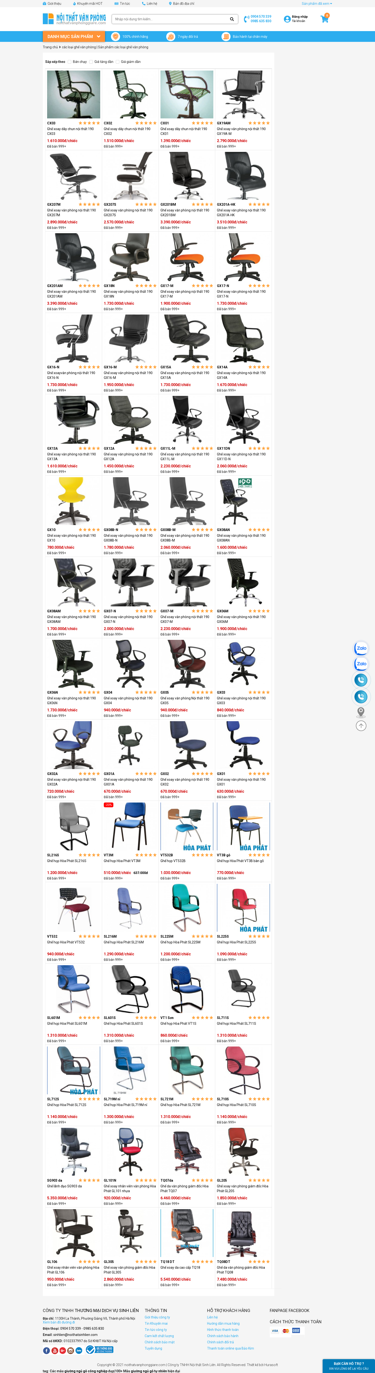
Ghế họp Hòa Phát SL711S (236, 1023)
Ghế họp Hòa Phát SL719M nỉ (125, 1105)
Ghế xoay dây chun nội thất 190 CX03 (70, 131)
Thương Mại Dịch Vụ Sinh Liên (107, 1310)
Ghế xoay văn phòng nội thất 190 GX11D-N (241, 456)
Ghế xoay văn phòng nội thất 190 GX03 (241, 700)
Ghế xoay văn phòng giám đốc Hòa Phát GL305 (129, 1270)
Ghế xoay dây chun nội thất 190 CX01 (183, 131)
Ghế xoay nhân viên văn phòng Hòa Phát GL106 (73, 1270)
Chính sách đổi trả (220, 1342)
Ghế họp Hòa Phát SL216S (66, 861)
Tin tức (122, 4)
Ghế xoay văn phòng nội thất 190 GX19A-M (241, 131)
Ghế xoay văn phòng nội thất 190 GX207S (128, 212)
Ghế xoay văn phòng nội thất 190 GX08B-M (184, 538)
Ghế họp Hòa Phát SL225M (180, 942)
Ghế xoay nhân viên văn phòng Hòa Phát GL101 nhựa (130, 1188)
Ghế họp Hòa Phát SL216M (124, 942)
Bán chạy (77, 62)
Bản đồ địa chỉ (181, 4)
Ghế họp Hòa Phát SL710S (236, 1105)
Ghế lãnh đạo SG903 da (64, 1186)
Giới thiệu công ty (157, 1317)
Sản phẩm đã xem (317, 4)
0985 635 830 (261, 21)
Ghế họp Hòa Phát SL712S (66, 1105)
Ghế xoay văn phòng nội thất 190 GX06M (241, 619)
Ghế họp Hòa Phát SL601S (123, 1023)
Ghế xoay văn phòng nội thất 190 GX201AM (71, 294)
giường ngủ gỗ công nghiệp (86, 1371)
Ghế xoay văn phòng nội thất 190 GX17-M (184, 294)
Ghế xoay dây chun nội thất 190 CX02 (127, 131)
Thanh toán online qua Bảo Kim (230, 1348)
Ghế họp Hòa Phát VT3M (122, 861)
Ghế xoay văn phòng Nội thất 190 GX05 (185, 700)
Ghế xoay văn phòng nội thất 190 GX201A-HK (241, 212)
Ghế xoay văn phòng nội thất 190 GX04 (128, 700)
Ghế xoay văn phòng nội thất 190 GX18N (128, 294)
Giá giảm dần (128, 62)
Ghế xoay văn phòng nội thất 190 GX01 (241, 782)
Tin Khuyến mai (156, 1323)
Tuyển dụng (153, 1348)
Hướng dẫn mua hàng (223, 1323)
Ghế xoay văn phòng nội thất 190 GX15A (184, 375)
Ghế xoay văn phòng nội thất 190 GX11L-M (184, 456)
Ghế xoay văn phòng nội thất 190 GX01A (128, 782)
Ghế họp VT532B (173, 861)
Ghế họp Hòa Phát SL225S (236, 942)
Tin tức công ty (156, 1330)
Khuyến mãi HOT (88, 4)
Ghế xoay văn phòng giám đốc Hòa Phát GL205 (242, 1188)
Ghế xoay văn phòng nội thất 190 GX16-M (128, 375)
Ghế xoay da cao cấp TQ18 (180, 1267)
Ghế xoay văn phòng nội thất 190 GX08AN (241, 538)
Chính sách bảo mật (160, 1342)
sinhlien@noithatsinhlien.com (75, 1335)
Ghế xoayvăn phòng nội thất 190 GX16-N (71, 375)
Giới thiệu (52, 4)
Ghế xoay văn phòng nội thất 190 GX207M (71, 212)
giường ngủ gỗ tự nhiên (149, 1371)
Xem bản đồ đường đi (59, 1322)
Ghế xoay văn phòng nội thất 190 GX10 (71, 538)
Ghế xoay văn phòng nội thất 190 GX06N (71, 700)
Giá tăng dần (101, 62)
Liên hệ (149, 4)
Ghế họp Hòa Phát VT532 (66, 942)
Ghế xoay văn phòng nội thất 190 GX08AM (71, 619)
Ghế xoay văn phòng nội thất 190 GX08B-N (128, 538)
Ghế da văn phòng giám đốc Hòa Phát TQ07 (184, 1188)
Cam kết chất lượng (159, 1336)
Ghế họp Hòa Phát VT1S (178, 1023)
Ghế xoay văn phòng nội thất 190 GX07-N (128, 619)
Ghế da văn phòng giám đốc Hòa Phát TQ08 (241, 1270)
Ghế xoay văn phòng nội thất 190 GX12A (128, 456)
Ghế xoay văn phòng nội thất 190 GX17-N (241, 294)
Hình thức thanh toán (223, 1330)
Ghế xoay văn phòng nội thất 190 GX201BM (184, 212)
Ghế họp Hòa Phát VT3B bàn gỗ (240, 861)
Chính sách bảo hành (222, 1336)
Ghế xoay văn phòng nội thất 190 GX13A (71, 456)
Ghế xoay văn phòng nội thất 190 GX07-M (184, 619)
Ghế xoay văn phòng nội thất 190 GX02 (184, 782)
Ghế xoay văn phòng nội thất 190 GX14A (241, 375)
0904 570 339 (261, 16)
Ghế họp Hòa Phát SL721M (180, 1105)
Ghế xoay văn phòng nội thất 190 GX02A (71, 782)
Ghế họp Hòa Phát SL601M (67, 1023)
